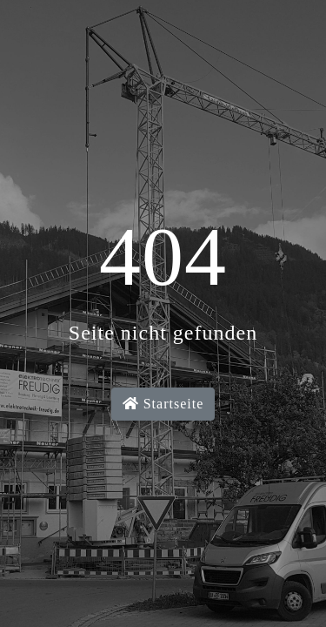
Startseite (163, 403)
